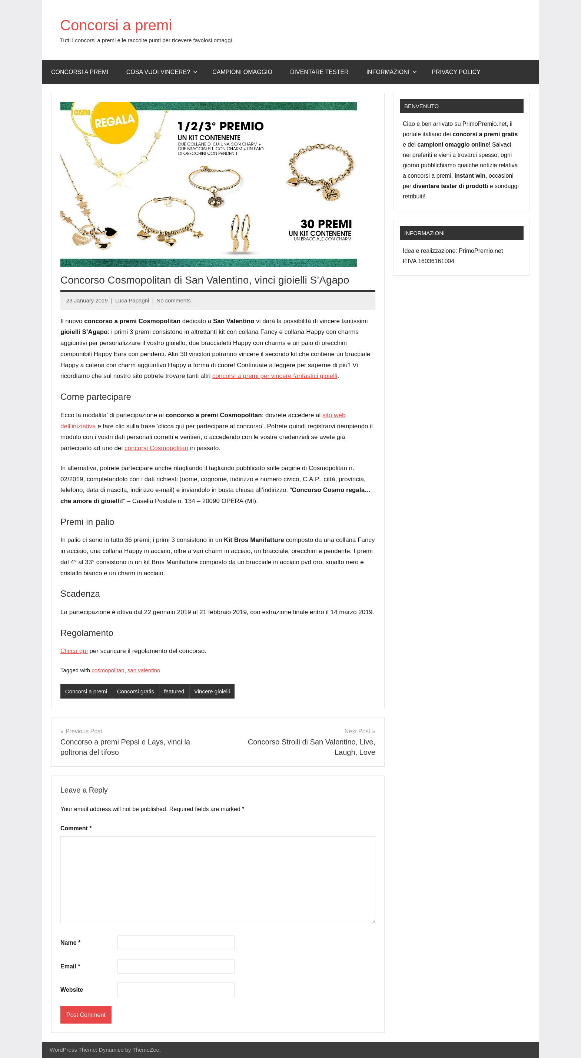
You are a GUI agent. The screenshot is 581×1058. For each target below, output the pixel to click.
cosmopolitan (108, 670)
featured (174, 691)
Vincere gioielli (212, 691)
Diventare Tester (319, 72)
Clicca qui (74, 650)
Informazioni (391, 72)
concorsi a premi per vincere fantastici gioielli (274, 375)
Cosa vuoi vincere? (162, 72)
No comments (173, 300)
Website (71, 990)
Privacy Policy (456, 72)
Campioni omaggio (242, 72)
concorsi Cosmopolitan (156, 448)
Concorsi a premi (116, 25)
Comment (76, 828)
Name (70, 943)
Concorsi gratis (135, 691)
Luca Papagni (132, 300)
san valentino (143, 670)
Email (70, 966)
